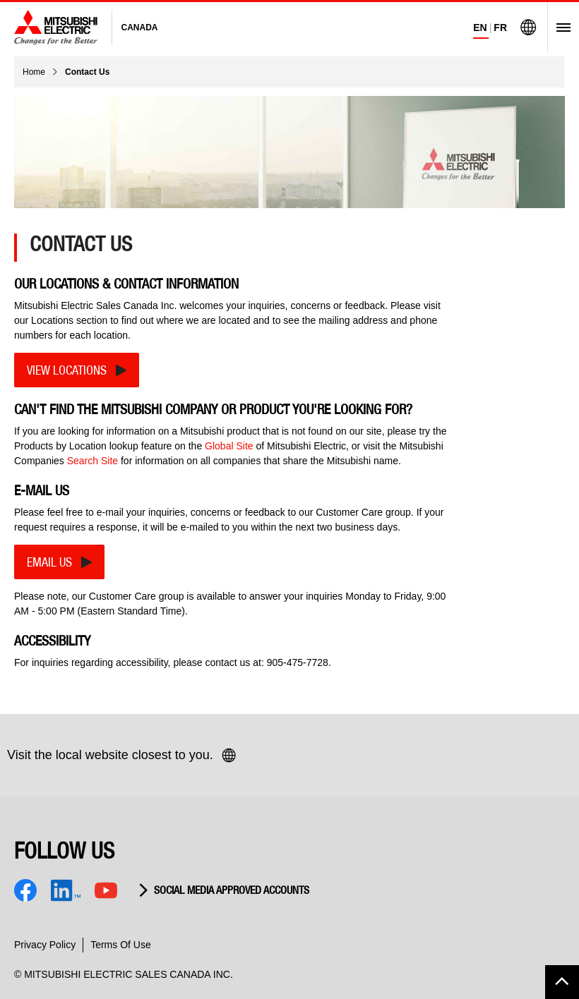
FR (500, 27)
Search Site (92, 460)
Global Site (229, 446)
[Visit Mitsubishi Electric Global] (528, 27)
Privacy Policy (45, 944)
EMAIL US (49, 562)
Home (34, 72)
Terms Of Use (120, 944)
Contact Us (87, 72)
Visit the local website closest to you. (122, 755)
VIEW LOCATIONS (67, 370)
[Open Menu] (559, 27)
